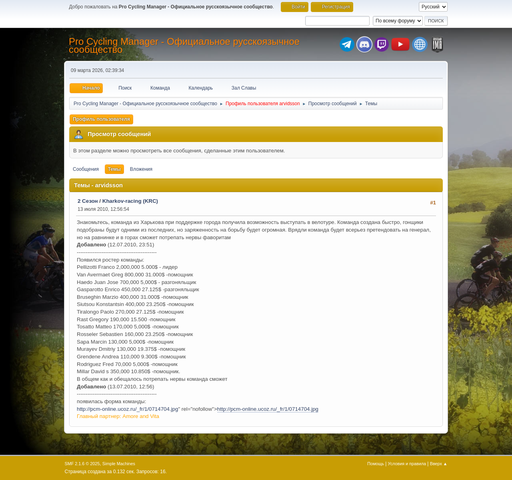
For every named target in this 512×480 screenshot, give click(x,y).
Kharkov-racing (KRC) (130, 201)
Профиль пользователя (101, 119)
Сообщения (86, 169)
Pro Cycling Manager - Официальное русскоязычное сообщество (184, 45)
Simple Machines (118, 463)
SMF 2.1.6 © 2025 (82, 463)
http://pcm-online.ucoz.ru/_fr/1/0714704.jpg (127, 409)
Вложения (141, 169)
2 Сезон (88, 201)
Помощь (375, 463)
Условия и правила (407, 463)
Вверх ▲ (439, 463)
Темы (114, 169)
